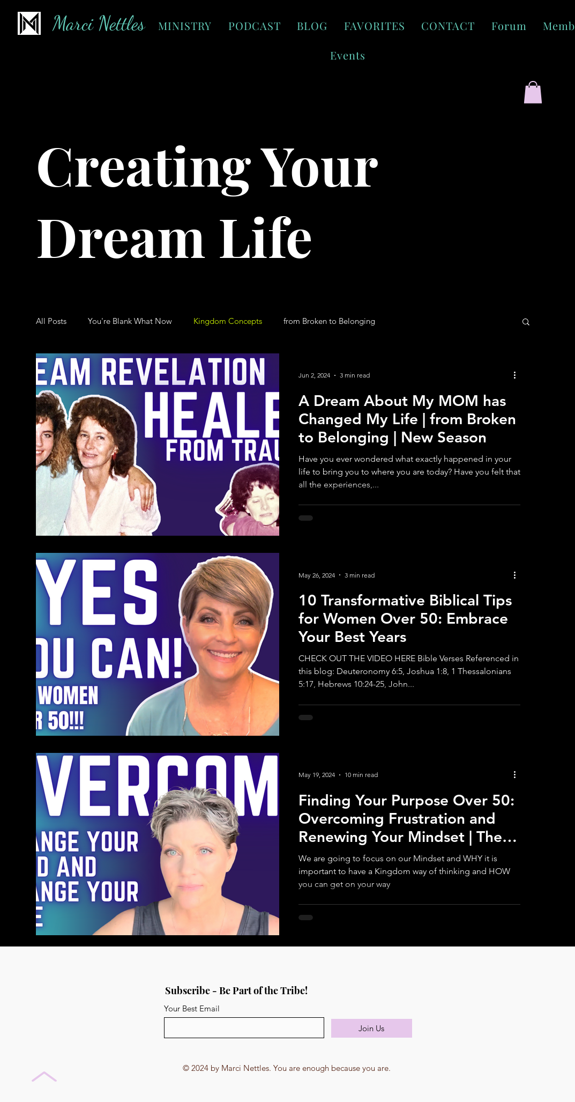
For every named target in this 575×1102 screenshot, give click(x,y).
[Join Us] (371, 1028)
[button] (533, 92)
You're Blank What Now (130, 321)
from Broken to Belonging (329, 321)
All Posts (51, 321)
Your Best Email (192, 1008)
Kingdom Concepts (227, 321)
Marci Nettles (99, 23)
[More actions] (518, 375)
